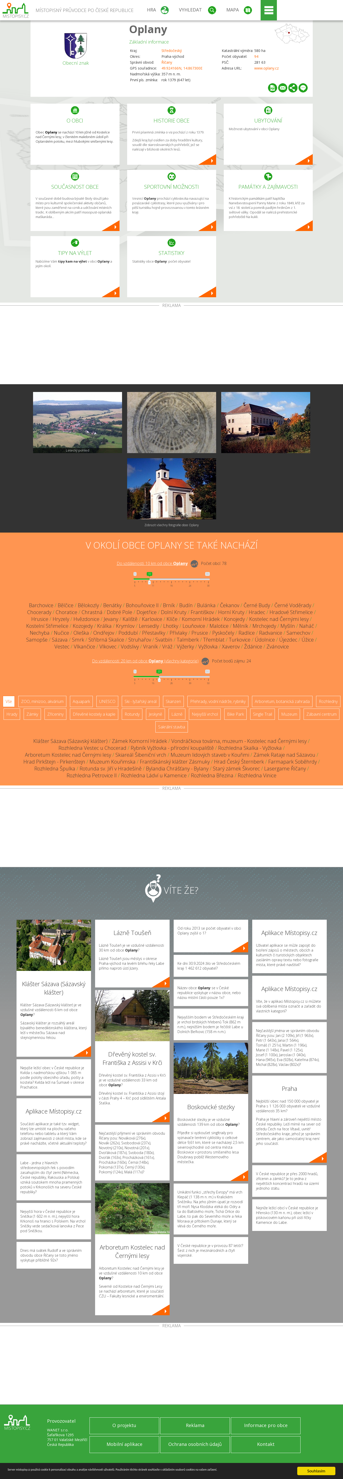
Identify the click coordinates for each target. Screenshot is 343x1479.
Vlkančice (84, 646)
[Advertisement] (171, 346)
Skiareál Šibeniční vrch (140, 754)
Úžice (308, 639)
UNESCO (107, 701)
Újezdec (288, 639)
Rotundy (132, 714)
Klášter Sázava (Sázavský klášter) (70, 741)
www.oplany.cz (266, 68)
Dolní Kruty (173, 612)
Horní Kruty (231, 612)
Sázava (60, 639)
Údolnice (265, 639)
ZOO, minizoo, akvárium (42, 701)
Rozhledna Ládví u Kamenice (154, 775)
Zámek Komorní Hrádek (139, 741)
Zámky (32, 714)
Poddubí (128, 632)
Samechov (298, 632)
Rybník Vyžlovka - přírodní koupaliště (172, 747)
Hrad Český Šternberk (239, 761)
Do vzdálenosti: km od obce (152, 563)
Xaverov (231, 646)
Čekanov (229, 605)
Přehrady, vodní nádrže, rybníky (218, 701)
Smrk (78, 639)
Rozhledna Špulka (54, 768)
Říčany (166, 62)
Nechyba (40, 632)
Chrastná (92, 612)
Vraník (150, 646)
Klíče (172, 619)
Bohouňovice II (142, 605)
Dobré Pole (119, 612)
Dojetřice (147, 612)
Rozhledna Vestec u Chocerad (92, 747)
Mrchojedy (264, 625)
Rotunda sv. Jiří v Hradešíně (111, 768)
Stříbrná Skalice (106, 639)
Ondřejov (103, 632)
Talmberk (188, 639)
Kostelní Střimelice (47, 625)
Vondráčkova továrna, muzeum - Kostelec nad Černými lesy (239, 741)
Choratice (66, 612)
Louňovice (194, 625)
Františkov (202, 612)
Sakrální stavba (171, 727)
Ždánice (253, 646)
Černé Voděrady (292, 605)
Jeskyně (155, 714)
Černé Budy (257, 605)
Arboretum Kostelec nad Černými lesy (68, 754)
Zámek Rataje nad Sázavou (284, 754)
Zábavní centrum (321, 714)
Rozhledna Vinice (257, 775)
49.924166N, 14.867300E (181, 68)
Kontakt (266, 1444)
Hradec (257, 612)
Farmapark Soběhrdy (292, 761)
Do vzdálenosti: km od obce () (145, 661)
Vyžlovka (208, 646)
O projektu (124, 1425)
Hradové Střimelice (291, 612)
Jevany (111, 619)
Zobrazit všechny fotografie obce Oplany (171, 525)
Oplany (148, 29)
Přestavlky (153, 632)
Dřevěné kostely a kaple (94, 714)
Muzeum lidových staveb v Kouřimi (210, 754)
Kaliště (130, 619)
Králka (104, 625)
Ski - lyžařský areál (141, 701)
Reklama (195, 1425)
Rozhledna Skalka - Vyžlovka (250, 747)
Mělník (240, 625)
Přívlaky (178, 632)
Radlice (246, 632)
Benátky (112, 605)
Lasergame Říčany (285, 768)
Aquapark (81, 701)
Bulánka (206, 605)
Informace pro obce (266, 1425)
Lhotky (170, 625)
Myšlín (287, 625)
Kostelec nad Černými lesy (279, 619)
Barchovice (41, 605)
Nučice (61, 632)
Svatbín (163, 639)
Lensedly (149, 625)
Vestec (61, 646)
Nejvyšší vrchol (205, 714)
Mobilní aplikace (124, 1444)
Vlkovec (107, 646)
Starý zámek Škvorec (236, 768)
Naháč (306, 625)
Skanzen (173, 701)
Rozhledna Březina (212, 775)
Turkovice (239, 639)
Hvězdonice (86, 619)
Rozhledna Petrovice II (92, 775)
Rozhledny (328, 701)
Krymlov (125, 625)
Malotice (219, 625)
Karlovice (152, 619)
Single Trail (262, 714)
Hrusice (39, 619)
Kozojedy (83, 625)
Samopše (37, 639)
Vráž (167, 646)
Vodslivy (130, 646)
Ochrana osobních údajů (195, 1444)
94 (256, 56)
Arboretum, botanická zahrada (282, 701)
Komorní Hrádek (201, 619)
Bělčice (65, 605)
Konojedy (234, 619)
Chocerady (39, 612)
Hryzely (61, 619)
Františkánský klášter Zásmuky (175, 761)
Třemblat (214, 639)
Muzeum (289, 714)
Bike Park (235, 714)
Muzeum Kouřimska (113, 761)
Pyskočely (223, 632)
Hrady (11, 714)
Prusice (199, 632)
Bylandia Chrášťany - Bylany (177, 768)
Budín (186, 605)
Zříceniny (55, 714)
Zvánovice (277, 646)
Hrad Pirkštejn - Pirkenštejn (54, 761)
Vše (9, 701)
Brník (169, 605)
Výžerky (185, 646)
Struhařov (139, 639)
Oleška (81, 632)
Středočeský (171, 50)
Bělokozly (88, 605)
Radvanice (270, 632)
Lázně (177, 714)
